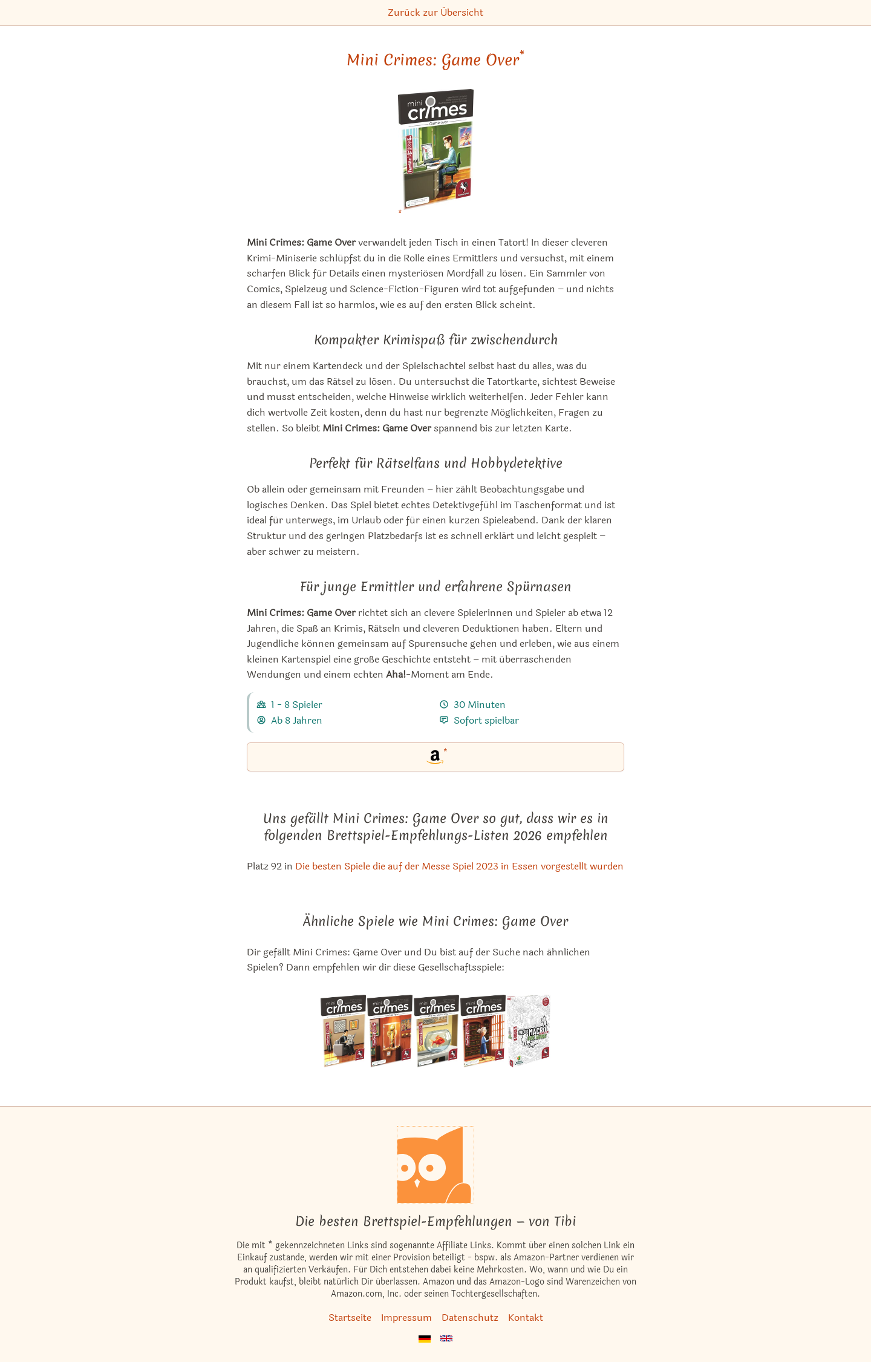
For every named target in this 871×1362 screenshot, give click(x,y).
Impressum (406, 1317)
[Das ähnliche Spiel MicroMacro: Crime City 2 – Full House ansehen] (528, 1031)
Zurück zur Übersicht (435, 12)
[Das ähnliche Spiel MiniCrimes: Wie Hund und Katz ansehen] (436, 1031)
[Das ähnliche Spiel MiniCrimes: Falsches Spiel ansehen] (390, 1031)
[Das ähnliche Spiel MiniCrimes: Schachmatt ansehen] (343, 1031)
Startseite (349, 1317)
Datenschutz (470, 1317)
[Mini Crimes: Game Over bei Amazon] (436, 157)
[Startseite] (435, 1164)
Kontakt (525, 1317)
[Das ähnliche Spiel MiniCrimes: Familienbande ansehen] (483, 1031)
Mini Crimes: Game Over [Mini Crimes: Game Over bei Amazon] (435, 60)
